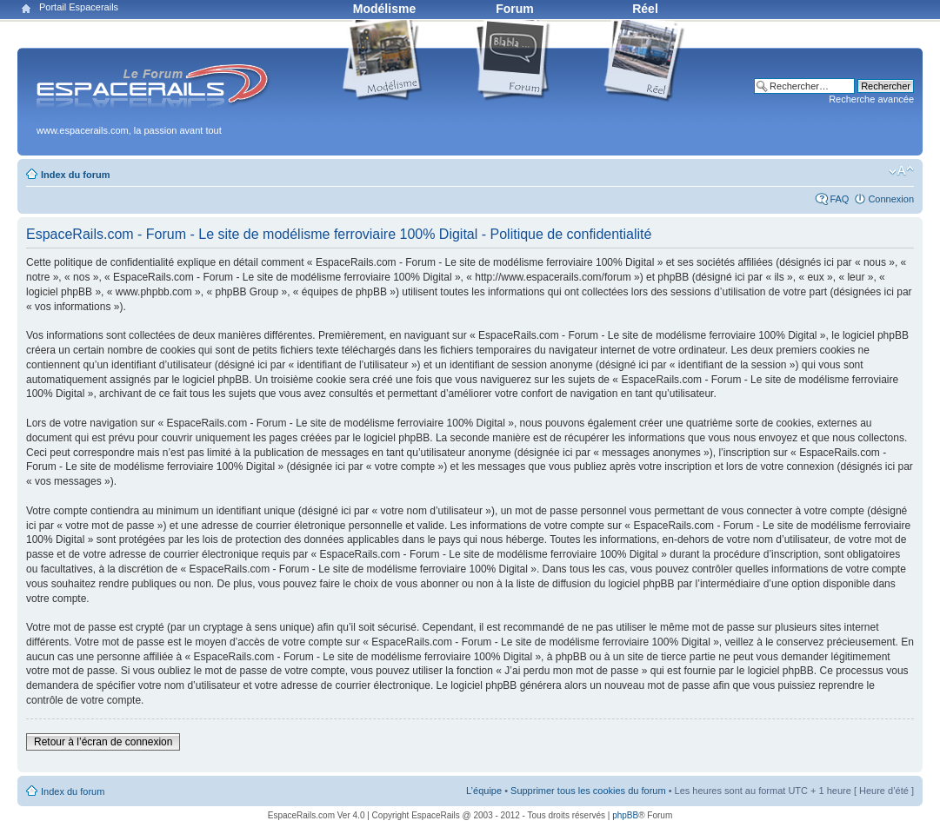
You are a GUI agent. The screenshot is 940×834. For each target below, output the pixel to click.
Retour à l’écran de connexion (103, 742)
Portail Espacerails (78, 7)
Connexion (891, 199)
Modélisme (384, 9)
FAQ (839, 199)
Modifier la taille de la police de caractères (901, 171)
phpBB (625, 815)
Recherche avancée (871, 99)
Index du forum (75, 174)
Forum (515, 9)
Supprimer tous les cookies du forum (588, 790)
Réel (645, 9)
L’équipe (484, 790)
